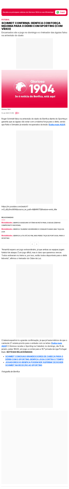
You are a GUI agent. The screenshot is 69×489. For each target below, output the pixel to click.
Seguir (60, 12)
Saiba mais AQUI (57, 124)
